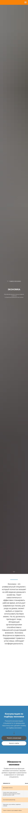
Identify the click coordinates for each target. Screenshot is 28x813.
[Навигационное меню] (25, 2)
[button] (14, 738)
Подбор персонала (15, 281)
